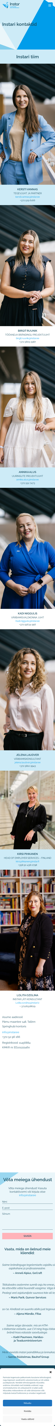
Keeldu (27, 1411)
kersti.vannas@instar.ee (27, 196)
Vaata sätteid (27, 1419)
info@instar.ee (10, 1032)
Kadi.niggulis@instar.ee (28, 621)
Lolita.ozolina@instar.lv (27, 1002)
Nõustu (27, 1403)
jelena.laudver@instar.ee (27, 762)
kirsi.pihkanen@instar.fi (27, 861)
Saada (28, 1236)
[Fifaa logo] (11, 4)
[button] (50, 1371)
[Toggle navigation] (50, 5)
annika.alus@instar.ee (27, 479)
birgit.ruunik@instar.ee (27, 338)
